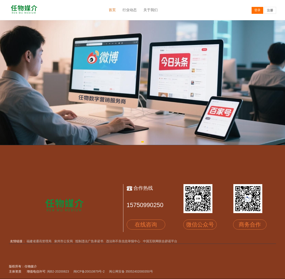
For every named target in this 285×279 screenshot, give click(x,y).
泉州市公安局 (63, 241)
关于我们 (150, 10)
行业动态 (129, 10)
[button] (142, 142)
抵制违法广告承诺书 (89, 241)
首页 (112, 10)
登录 (257, 10)
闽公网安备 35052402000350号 (131, 271)
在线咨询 (146, 224)
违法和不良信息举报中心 (123, 241)
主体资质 (15, 271)
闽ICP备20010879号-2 (89, 271)
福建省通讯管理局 (38, 241)
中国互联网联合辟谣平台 (160, 241)
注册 (270, 10)
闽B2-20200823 (58, 271)
